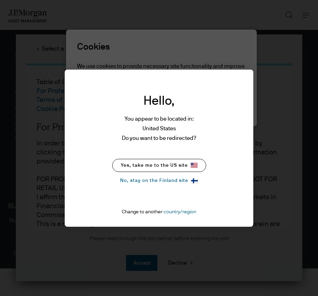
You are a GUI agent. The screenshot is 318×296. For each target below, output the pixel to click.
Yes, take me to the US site (159, 165)
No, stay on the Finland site (159, 180)
